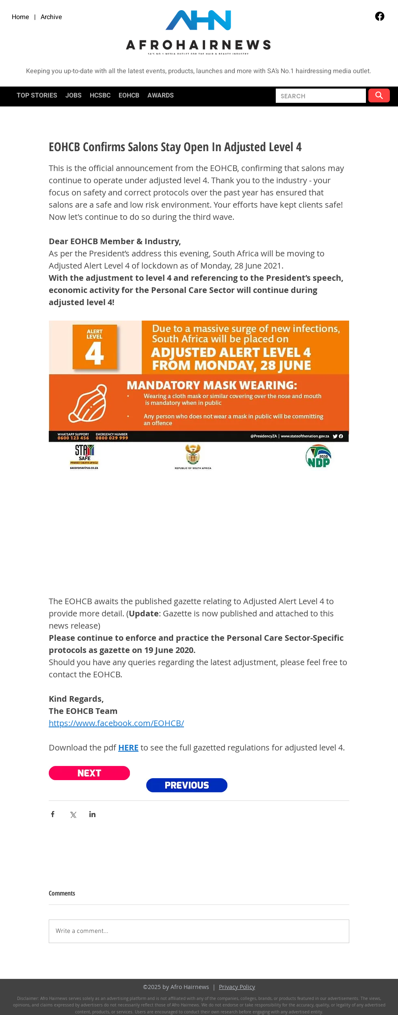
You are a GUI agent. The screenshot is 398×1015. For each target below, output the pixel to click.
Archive (51, 17)
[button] (293, 96)
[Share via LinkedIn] (92, 814)
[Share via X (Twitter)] (72, 814)
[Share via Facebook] (52, 814)
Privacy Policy (237, 987)
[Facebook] (380, 16)
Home (20, 17)
